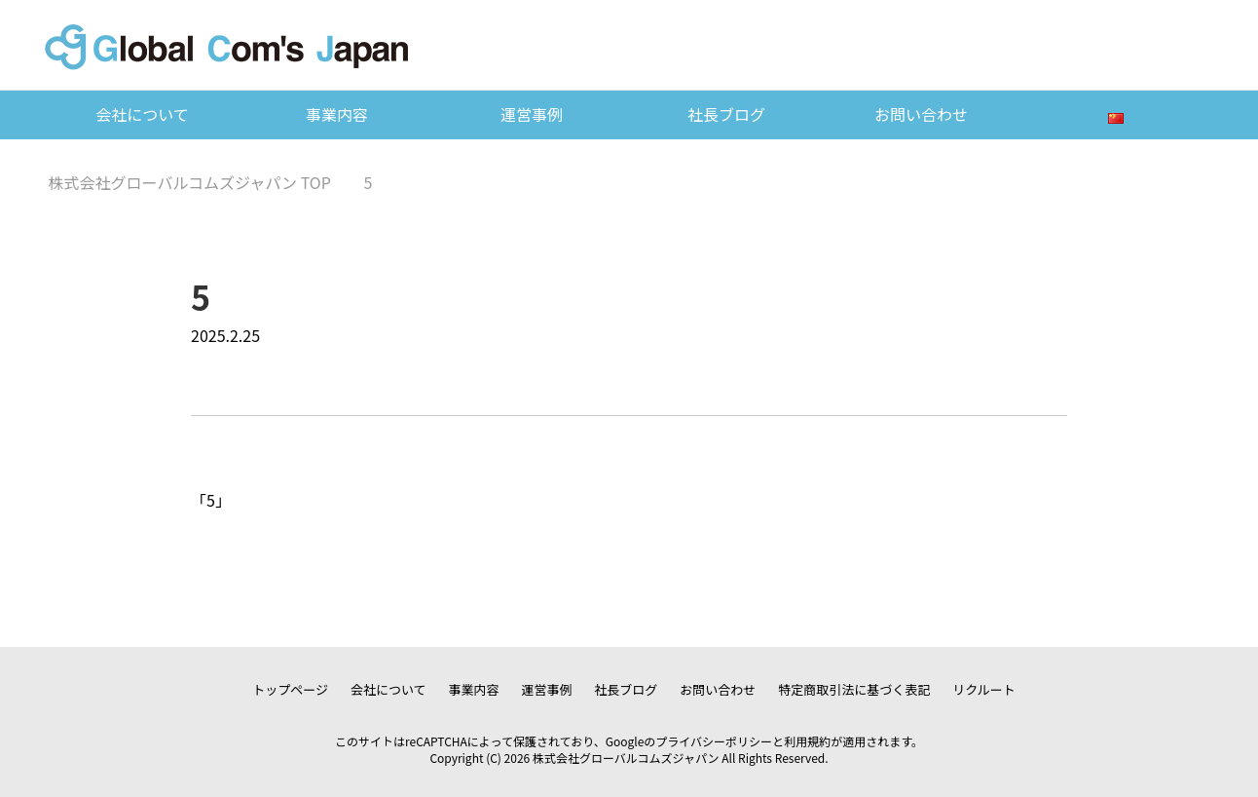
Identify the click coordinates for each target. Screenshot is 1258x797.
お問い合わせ (921, 114)
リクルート (984, 689)
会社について (142, 114)
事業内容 (337, 114)
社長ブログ (726, 114)
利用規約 (807, 741)
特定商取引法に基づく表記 (854, 689)
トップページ (290, 689)
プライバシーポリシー (713, 741)
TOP (190, 182)
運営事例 (531, 114)
